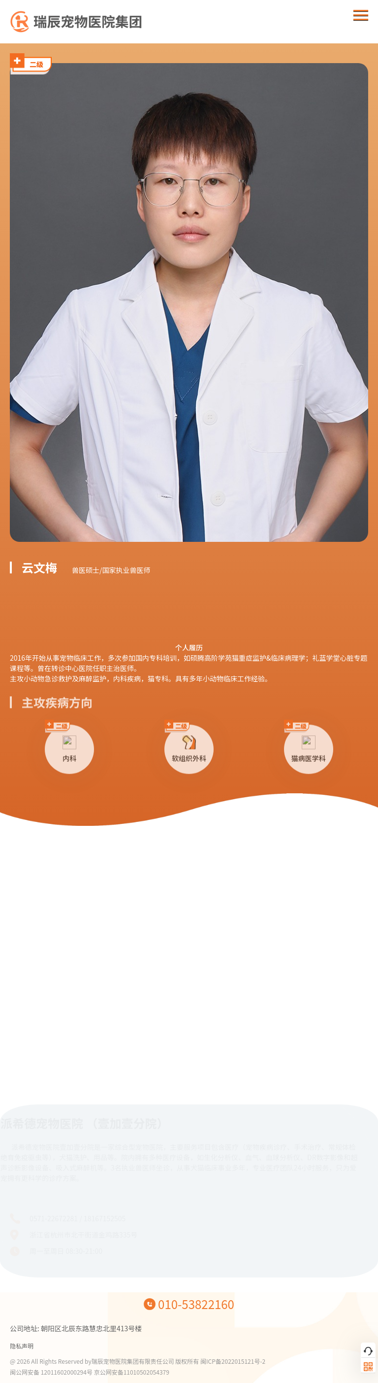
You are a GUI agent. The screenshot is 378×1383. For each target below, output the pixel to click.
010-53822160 (196, 1304)
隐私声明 (21, 1346)
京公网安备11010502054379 (131, 1372)
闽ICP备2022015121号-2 (232, 1361)
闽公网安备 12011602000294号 (52, 1372)
